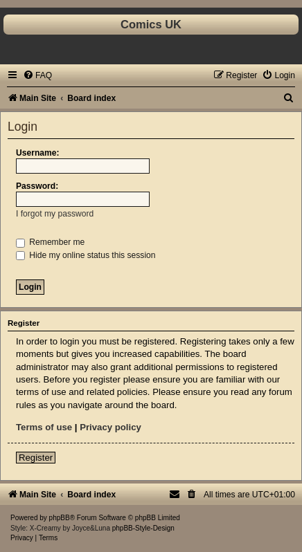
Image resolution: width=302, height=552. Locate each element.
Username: (38, 153)
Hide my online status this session (86, 255)
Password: (37, 186)
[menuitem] (37, 75)
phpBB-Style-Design (143, 528)
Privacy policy (110, 427)
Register (36, 457)
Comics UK (151, 24)
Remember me (50, 242)
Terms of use (44, 427)
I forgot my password (55, 214)
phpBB (59, 518)
